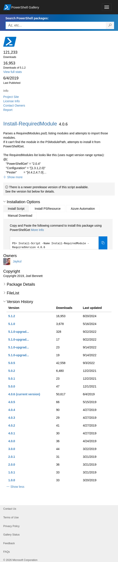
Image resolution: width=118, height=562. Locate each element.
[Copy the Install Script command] (103, 242)
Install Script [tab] (16, 208)
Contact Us (9, 508)
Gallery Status (11, 534)
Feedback (9, 543)
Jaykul (17, 261)
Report (7, 110)
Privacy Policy (11, 526)
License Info (11, 101)
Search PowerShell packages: (27, 18)
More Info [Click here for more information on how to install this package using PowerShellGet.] (37, 230)
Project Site (11, 97)
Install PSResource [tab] (48, 208)
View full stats (12, 72)
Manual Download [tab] (20, 215)
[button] (13, 177)
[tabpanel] (58, 236)
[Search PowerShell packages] (110, 25)
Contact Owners (14, 105)
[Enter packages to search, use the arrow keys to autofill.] (55, 25)
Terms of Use (11, 517)
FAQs (6, 551)
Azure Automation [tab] (83, 208)
